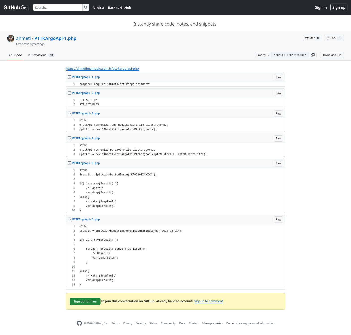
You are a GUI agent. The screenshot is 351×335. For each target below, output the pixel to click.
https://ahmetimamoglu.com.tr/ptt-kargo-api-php (102, 68)
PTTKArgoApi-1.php (55, 38)
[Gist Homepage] (17, 7)
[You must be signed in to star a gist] (312, 38)
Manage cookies (212, 323)
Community (168, 323)
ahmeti (23, 38)
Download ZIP (332, 55)
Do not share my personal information (250, 323)
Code (15, 55)
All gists (99, 7)
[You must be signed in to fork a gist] (334, 38)
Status (153, 323)
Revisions (41, 55)
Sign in (321, 7)
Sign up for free (85, 301)
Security (141, 323)
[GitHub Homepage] (79, 323)
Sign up (338, 7)
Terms (116, 323)
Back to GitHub (119, 7)
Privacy (127, 323)
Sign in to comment (208, 301)
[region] (175, 84)
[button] (313, 55)
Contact (194, 323)
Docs (182, 323)
